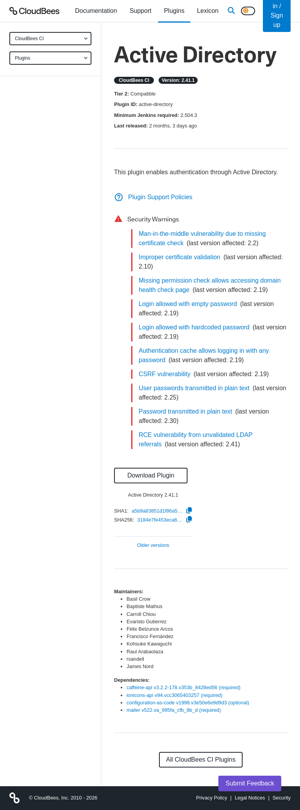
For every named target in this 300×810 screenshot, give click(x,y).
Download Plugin (150, 475)
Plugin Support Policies (153, 197)
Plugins (22, 58)
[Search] (231, 11)
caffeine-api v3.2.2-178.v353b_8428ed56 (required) (184, 687)
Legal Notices (250, 798)
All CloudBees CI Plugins (201, 759)
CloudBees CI (29, 38)
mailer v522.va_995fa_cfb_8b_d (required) (174, 710)
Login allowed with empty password (188, 304)
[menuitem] (96, 11)
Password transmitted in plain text (185, 411)
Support (141, 10)
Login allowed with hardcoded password (194, 327)
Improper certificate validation (179, 257)
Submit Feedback (249, 783)
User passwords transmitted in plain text (194, 388)
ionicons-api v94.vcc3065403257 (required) (174, 695)
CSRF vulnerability (164, 374)
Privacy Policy (211, 798)
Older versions (153, 545)
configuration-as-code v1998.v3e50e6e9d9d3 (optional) (188, 703)
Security (282, 798)
